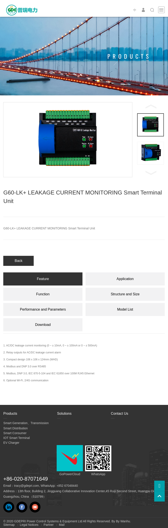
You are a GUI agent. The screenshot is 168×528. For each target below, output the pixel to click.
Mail (62, 524)
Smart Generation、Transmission (26, 423)
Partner (49, 524)
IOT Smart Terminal (16, 438)
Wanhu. (125, 521)
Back (19, 261)
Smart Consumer (14, 433)
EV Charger (11, 442)
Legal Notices (29, 524)
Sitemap (8, 524)
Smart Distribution (15, 428)
